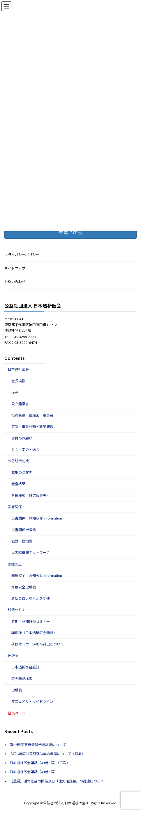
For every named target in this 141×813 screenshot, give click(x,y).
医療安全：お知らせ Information (36, 576)
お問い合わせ (14, 282)
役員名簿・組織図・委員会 (32, 415)
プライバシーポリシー (21, 254)
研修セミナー (18, 610)
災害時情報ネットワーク (30, 553)
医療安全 (15, 564)
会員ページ (16, 713)
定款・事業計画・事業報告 (32, 427)
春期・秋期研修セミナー (30, 621)
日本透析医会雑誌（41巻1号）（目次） (40, 763)
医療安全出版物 (23, 587)
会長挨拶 (18, 381)
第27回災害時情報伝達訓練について (38, 745)
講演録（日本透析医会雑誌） (34, 633)
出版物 (13, 656)
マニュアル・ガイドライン (32, 702)
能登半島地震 (21, 541)
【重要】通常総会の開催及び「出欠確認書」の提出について (57, 781)
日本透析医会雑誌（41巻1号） (34, 772)
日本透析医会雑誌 (25, 667)
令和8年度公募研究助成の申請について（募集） (47, 754)
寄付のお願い (21, 438)
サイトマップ (14, 268)
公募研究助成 (18, 461)
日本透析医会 (18, 369)
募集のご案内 (21, 472)
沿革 (14, 392)
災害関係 (15, 507)
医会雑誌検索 (21, 679)
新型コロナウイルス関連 (30, 598)
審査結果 (18, 484)
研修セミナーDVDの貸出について (37, 644)
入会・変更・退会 (25, 449)
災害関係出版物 (23, 530)
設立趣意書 (20, 404)
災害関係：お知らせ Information (36, 518)
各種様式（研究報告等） (30, 495)
